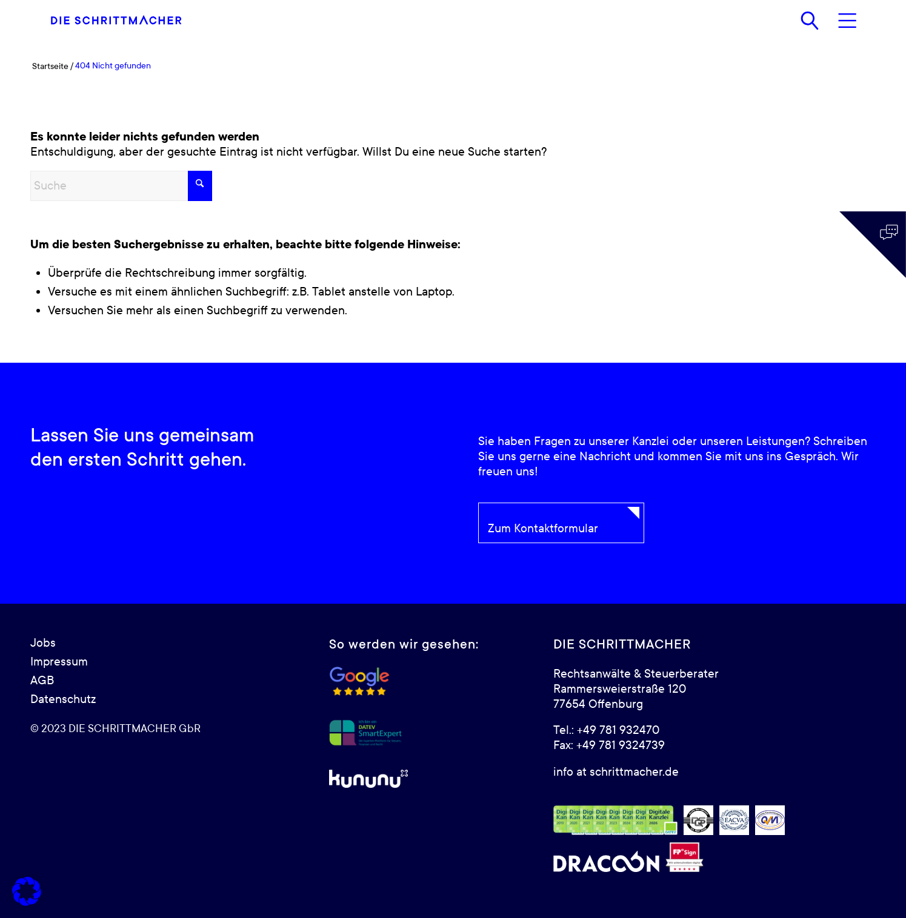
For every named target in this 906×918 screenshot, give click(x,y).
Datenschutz (63, 699)
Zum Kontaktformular (543, 529)
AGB (42, 680)
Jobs (43, 643)
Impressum (59, 662)
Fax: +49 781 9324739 (609, 745)
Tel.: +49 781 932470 (606, 730)
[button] (26, 891)
